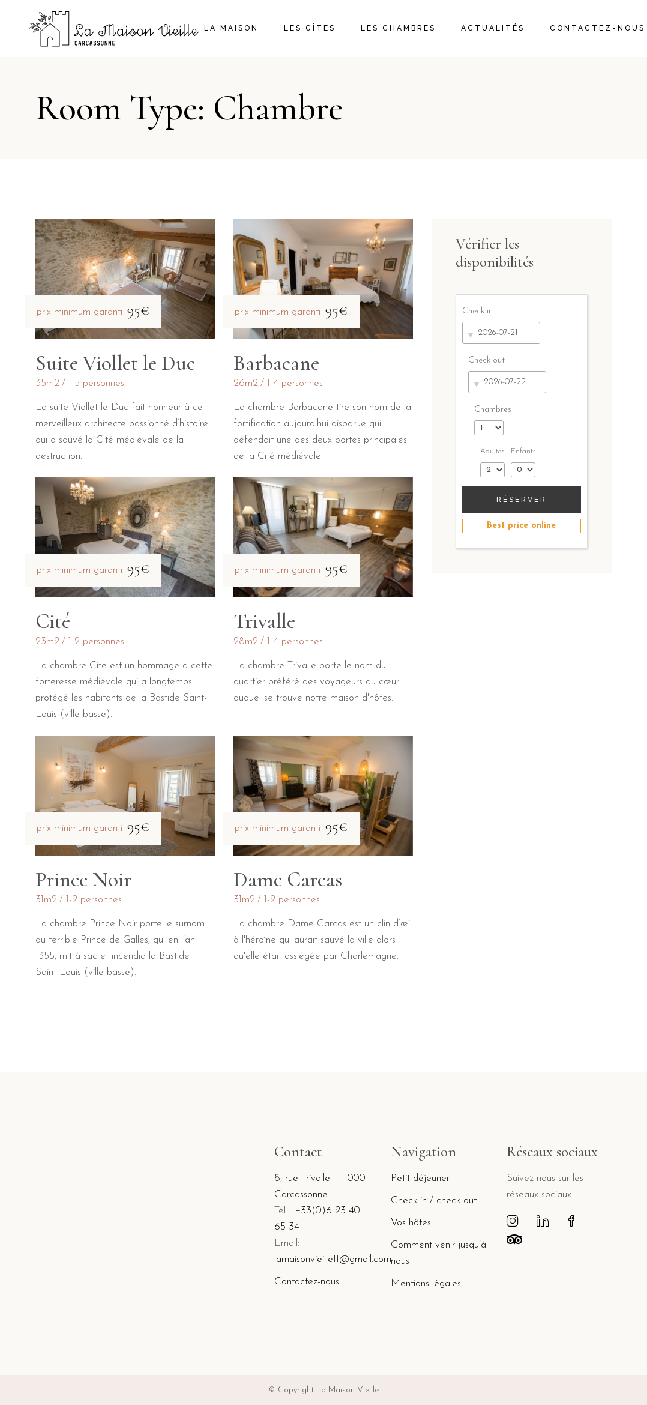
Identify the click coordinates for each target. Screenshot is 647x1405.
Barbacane (276, 363)
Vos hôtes (411, 1223)
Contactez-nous (306, 1282)
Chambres (492, 409)
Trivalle (264, 621)
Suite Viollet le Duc (115, 363)
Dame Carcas (287, 879)
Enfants (523, 451)
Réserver (521, 499)
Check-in (477, 311)
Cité (52, 621)
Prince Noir (83, 879)
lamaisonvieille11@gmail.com (332, 1259)
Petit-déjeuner (420, 1178)
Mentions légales (426, 1283)
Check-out (486, 360)
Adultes (492, 451)
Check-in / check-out (434, 1200)
